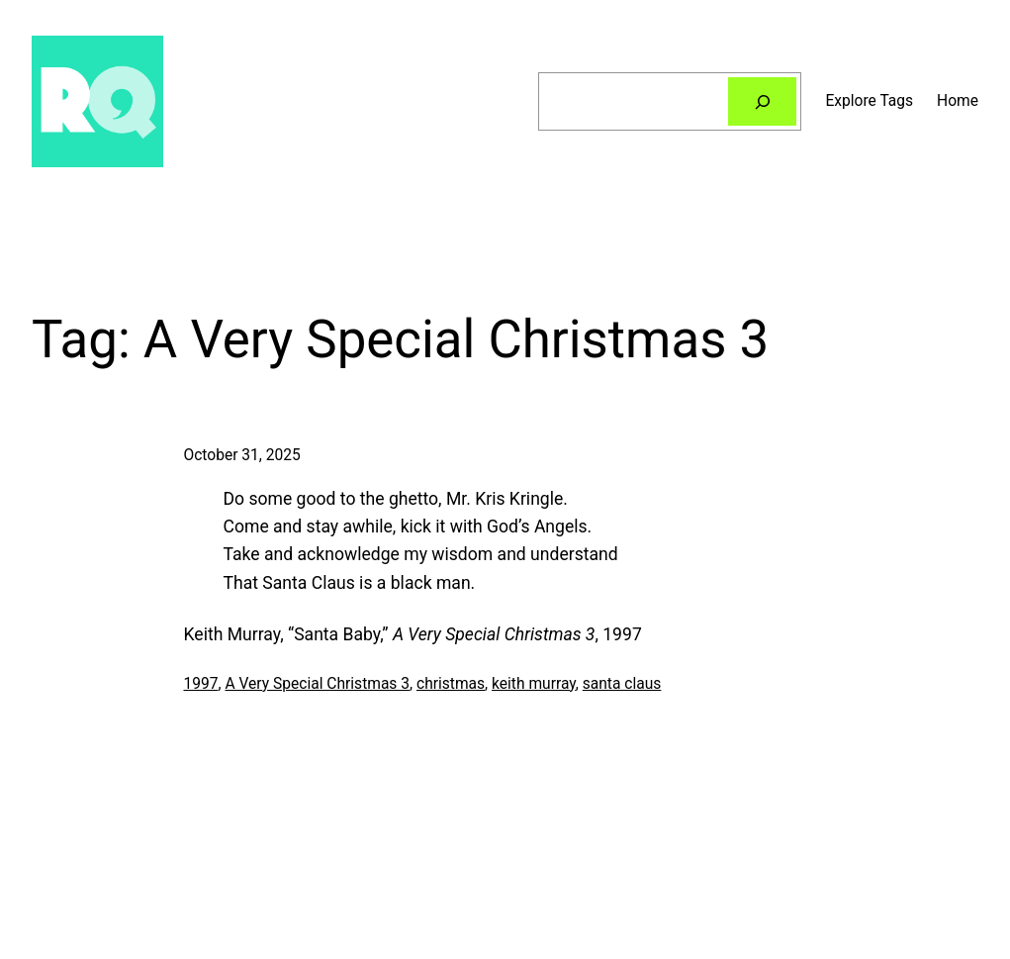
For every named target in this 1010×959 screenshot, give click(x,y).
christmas (450, 684)
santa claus (622, 684)
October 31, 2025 (242, 455)
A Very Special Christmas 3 (317, 684)
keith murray (534, 684)
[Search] (762, 101)
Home (957, 101)
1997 (201, 684)
